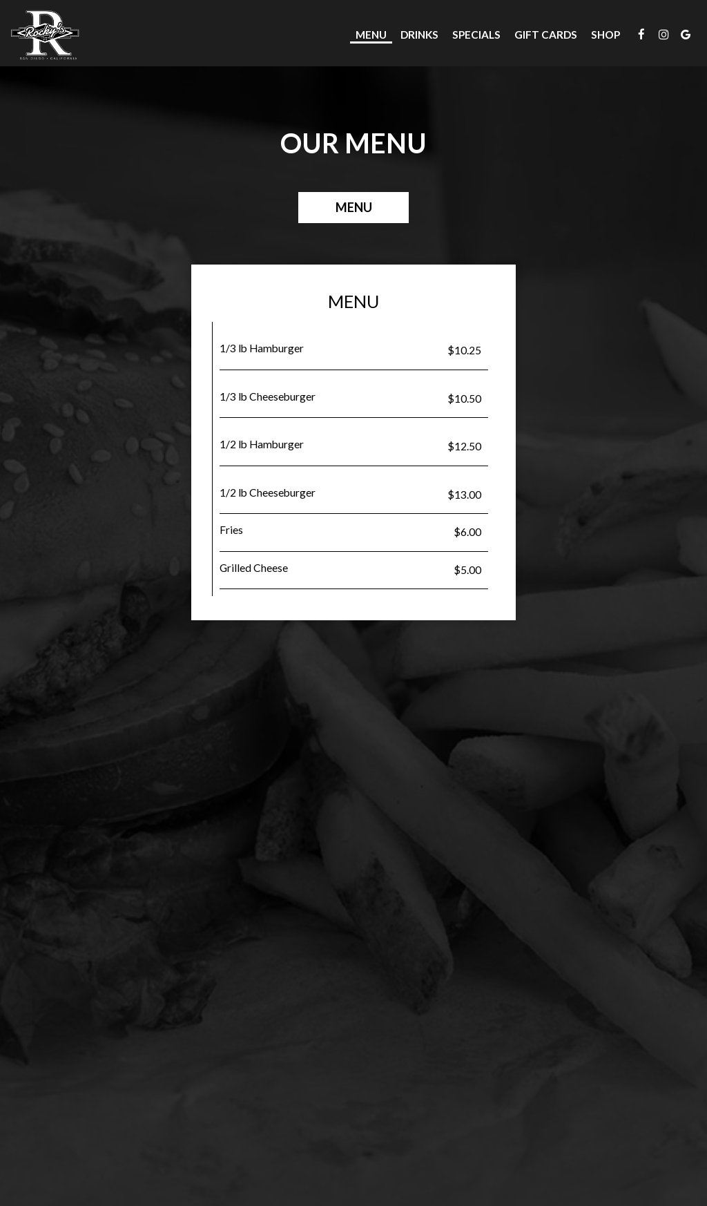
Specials (476, 34)
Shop (605, 34)
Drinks (419, 34)
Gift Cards (545, 34)
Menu (371, 34)
